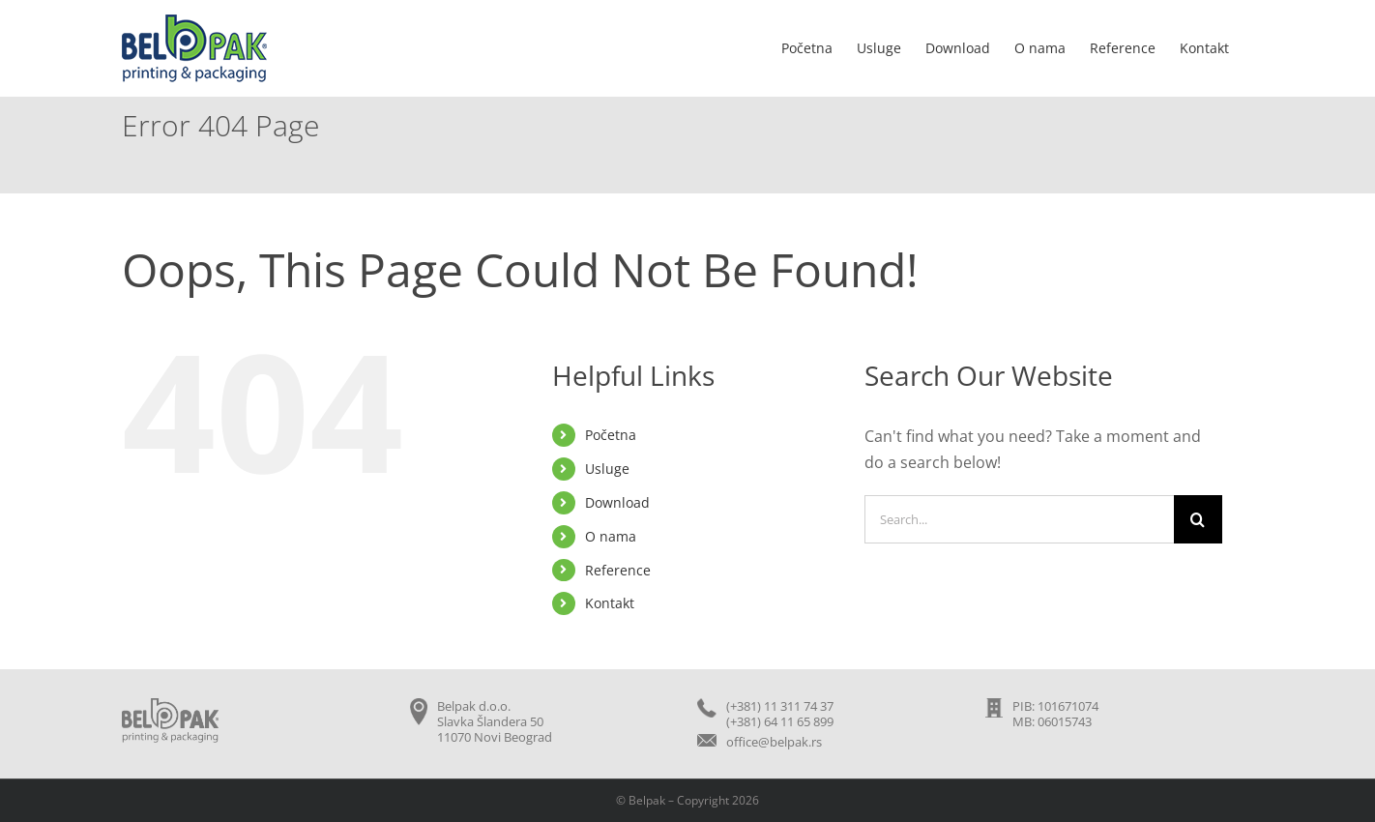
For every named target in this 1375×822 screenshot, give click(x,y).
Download (617, 502)
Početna (610, 435)
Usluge (607, 468)
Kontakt (609, 603)
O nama (610, 536)
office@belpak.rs (774, 741)
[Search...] (1019, 519)
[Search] (1198, 519)
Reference (618, 570)
